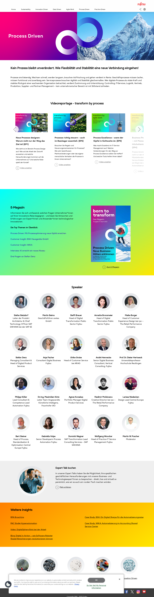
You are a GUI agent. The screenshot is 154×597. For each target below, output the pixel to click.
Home (13, 9)
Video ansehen (26, 168)
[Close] (119, 579)
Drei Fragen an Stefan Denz (23, 256)
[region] (66, 584)
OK (96, 580)
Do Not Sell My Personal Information (96, 587)
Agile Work (70, 9)
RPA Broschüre (17, 517)
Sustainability (25, 9)
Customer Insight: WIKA (21, 245)
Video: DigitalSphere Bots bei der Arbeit (28, 529)
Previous (15, 129)
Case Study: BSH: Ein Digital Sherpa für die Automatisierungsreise (114, 517)
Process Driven (84, 9)
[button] (140, 9)
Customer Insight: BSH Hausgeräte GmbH (30, 239)
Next (139, 129)
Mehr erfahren (65, 487)
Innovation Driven (42, 9)
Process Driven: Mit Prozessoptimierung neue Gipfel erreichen (38, 233)
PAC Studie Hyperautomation (24, 523)
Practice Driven (100, 9)
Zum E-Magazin (113, 267)
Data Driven (57, 9)
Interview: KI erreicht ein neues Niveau (28, 250)
